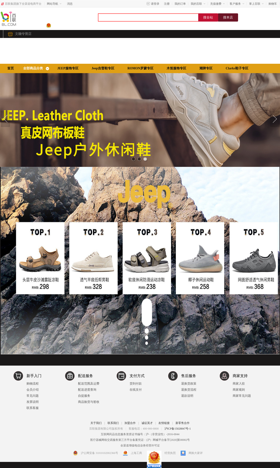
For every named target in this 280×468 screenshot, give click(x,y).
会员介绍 (32, 389)
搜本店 (228, 17)
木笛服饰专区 (176, 68)
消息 (70, 3)
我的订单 (180, 3)
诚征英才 (147, 423)
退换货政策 (188, 383)
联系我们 (113, 423)
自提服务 (84, 395)
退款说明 (187, 395)
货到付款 (136, 383)
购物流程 (32, 383)
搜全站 (208, 17)
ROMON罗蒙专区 (140, 68)
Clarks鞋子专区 (237, 68)
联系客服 (32, 408)
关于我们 (96, 423)
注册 (167, 3)
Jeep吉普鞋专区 (103, 68)
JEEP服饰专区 (67, 68)
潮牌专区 (206, 68)
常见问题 (32, 395)
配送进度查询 (87, 389)
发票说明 (32, 402)
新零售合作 (182, 423)
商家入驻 (239, 383)
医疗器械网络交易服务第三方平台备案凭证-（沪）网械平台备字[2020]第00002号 (140, 440)
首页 (10, 68)
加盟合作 (130, 423)
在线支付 (136, 389)
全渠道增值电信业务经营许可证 (140, 445)
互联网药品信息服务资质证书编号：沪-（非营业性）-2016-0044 (140, 434)
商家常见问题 (242, 395)
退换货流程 (188, 389)
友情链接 (164, 423)
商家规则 (239, 389)
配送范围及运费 (88, 383)
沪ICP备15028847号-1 (177, 428)
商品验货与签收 (88, 402)
